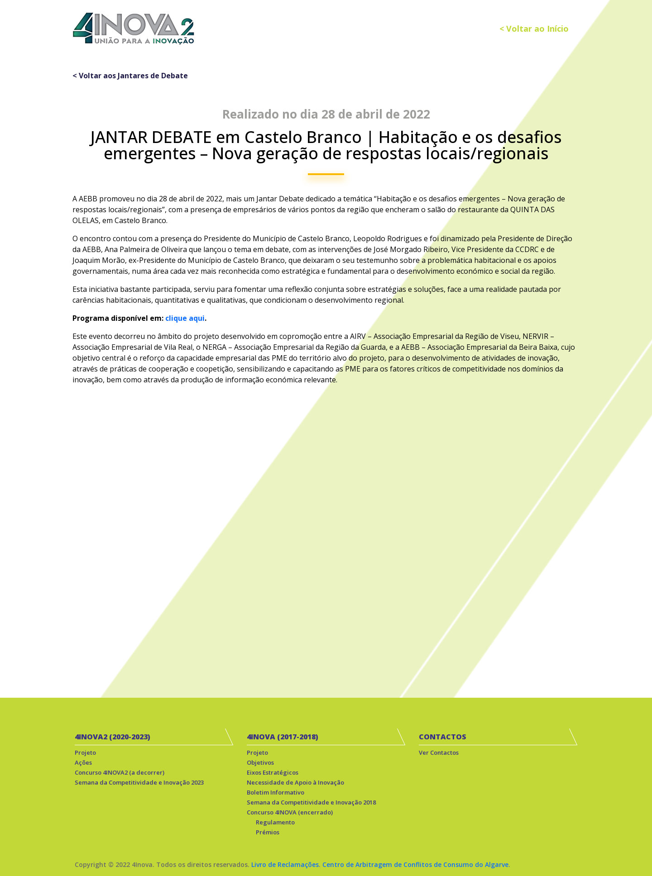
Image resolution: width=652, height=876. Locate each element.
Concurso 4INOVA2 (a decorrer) (119, 772)
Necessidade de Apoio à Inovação (295, 782)
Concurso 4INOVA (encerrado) (290, 812)
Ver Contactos (439, 752)
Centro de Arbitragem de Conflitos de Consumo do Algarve (415, 864)
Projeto (85, 752)
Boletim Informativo (275, 792)
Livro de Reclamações (285, 864)
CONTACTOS (442, 737)
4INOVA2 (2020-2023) (112, 737)
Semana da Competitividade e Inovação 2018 (311, 802)
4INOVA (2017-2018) (282, 737)
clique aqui (185, 318)
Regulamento (275, 822)
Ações (83, 762)
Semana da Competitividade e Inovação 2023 (139, 782)
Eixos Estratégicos (272, 772)
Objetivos (260, 762)
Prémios (267, 832)
